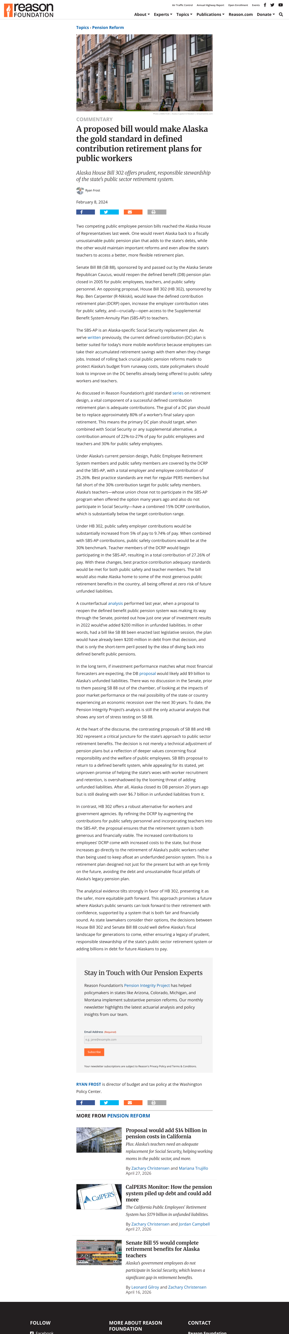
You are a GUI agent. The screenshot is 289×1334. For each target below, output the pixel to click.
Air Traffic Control (182, 5)
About (140, 14)
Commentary (94, 119)
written (94, 337)
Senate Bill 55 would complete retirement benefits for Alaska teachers (163, 1249)
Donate (264, 14)
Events (256, 5)
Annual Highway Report (210, 5)
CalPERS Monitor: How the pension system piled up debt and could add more (169, 1193)
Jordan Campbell (194, 1224)
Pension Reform (108, 27)
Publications (208, 14)
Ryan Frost (88, 1084)
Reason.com (241, 14)
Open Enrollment (238, 5)
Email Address (100, 1032)
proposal (147, 673)
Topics (182, 14)
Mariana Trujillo (193, 1168)
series (177, 393)
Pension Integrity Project (147, 985)
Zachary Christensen (150, 1168)
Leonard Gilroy (145, 1287)
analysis (115, 603)
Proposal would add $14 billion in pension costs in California (166, 1133)
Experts (161, 14)
